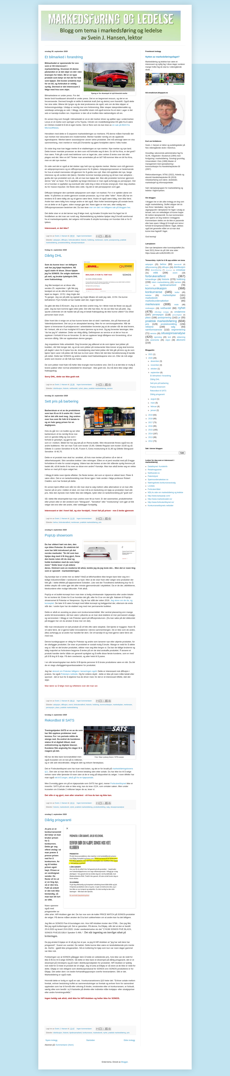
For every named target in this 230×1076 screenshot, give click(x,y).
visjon (167, 340)
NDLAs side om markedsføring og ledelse (165, 492)
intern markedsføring (160, 282)
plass (86, 388)
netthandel (73, 388)
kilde (147, 285)
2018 (150, 419)
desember (155, 361)
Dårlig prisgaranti (58, 820)
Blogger (124, 1062)
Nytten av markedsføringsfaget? (162, 56)
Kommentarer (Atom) (65, 1045)
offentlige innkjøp (162, 312)
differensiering (151, 267)
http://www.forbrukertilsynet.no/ (161, 502)
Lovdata (151, 486)
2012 (150, 441)
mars (153, 403)
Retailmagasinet (154, 470)
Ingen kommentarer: (85, 236)
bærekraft (177, 264)
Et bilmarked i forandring (64, 57)
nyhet (106, 240)
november (155, 365)
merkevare (99, 240)
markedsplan (118, 705)
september (155, 372)
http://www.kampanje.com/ (159, 496)
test (169, 337)
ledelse (148, 295)
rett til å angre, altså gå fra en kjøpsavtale (74, 777)
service (109, 388)
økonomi (180, 340)
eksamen (169, 270)
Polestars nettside (69, 674)
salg (108, 807)
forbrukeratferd (74, 240)
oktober (154, 369)
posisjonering (114, 240)
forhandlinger (151, 279)
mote (176, 304)
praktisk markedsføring (97, 388)
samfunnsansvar (153, 329)
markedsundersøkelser (157, 301)
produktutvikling (64, 243)
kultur (177, 292)
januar (154, 410)
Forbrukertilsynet (118, 783)
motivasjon (149, 308)
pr (179, 317)
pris (100, 522)
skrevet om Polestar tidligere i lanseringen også (74, 671)
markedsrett (64, 807)
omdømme (179, 312)
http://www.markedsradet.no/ (160, 499)
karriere (178, 282)
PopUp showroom (59, 535)
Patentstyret (153, 476)
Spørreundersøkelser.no (158, 479)
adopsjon (56, 240)
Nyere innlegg (51, 1040)
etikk (155, 272)
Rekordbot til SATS (59, 720)
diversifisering (156, 270)
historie (83, 240)
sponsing (158, 337)
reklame (149, 326)
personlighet (177, 315)
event (71, 705)
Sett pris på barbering (61, 401)
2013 (150, 437)
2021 (150, 354)
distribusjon (57, 388)
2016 (150, 426)
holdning (90, 240)
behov (55, 522)
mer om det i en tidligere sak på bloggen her (109, 207)
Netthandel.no (154, 473)
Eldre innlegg (129, 1040)
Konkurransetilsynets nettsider (160, 505)
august (154, 399)
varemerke (154, 340)
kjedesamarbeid (75, 1033)
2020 (150, 358)
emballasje (180, 270)
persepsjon (50, 707)
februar (154, 406)
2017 (150, 422)
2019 (150, 415)
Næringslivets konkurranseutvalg (162, 483)
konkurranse (87, 1033)
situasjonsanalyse (77, 243)
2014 (150, 434)
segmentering (178, 329)
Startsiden (90, 1040)
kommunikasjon (106, 705)
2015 (150, 430)
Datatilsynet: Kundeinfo (157, 466)
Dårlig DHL (53, 256)
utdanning (181, 337)
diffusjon (64, 240)
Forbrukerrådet (154, 489)
